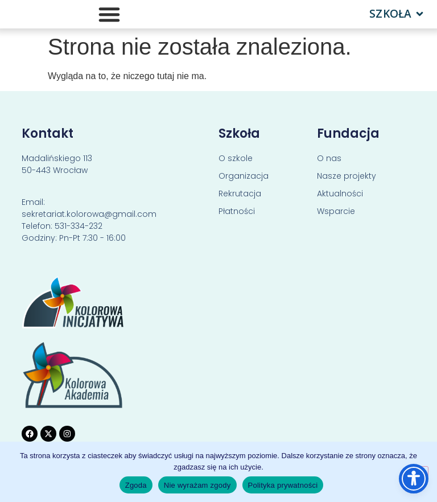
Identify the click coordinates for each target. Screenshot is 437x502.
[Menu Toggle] (109, 14)
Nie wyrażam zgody (197, 485)
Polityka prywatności (283, 485)
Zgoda (136, 485)
